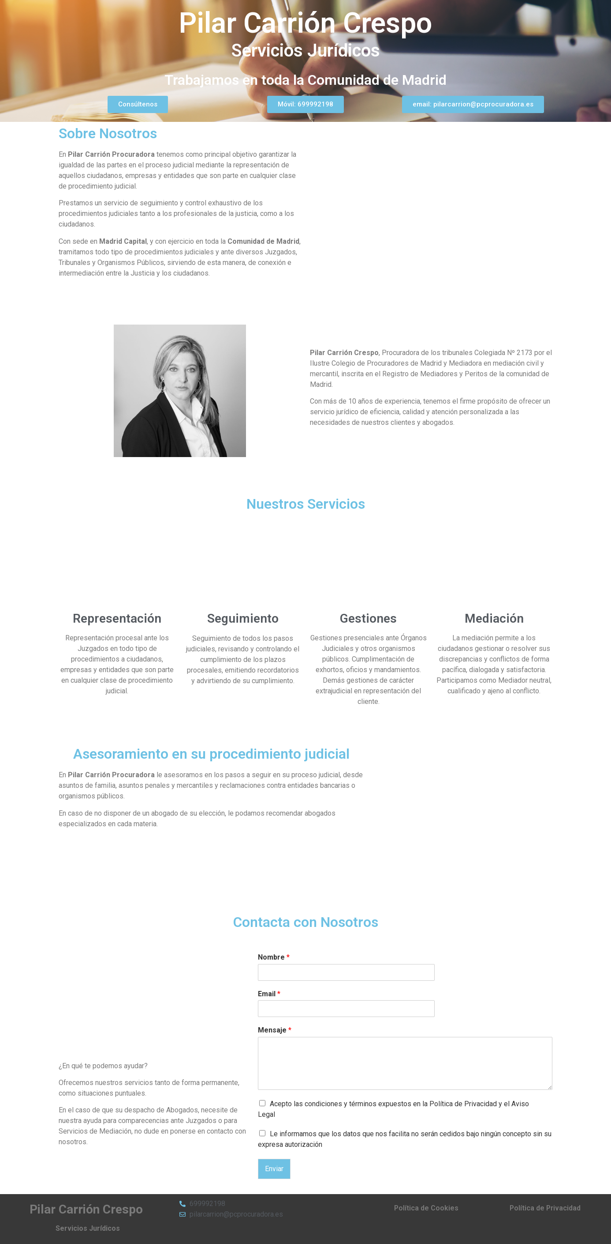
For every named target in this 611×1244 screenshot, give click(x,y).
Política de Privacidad (545, 1208)
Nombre (274, 957)
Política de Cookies (426, 1208)
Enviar (274, 1169)
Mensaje (274, 1030)
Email (269, 994)
